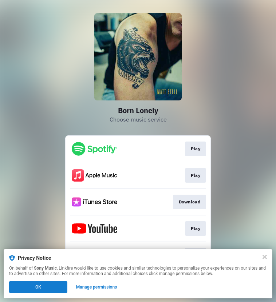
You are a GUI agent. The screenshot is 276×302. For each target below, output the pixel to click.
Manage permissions (96, 287)
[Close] (265, 257)
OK (38, 287)
